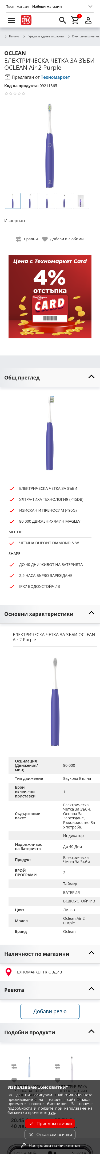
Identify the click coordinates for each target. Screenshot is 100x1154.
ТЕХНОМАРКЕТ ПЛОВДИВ (33, 972)
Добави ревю (49, 1011)
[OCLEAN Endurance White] (72, 1065)
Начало (11, 36)
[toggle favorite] (63, 239)
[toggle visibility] (50, 377)
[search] (62, 20)
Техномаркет (55, 77)
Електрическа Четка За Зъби (76, 859)
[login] (88, 20)
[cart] (75, 20)
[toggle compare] (27, 239)
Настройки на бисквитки (50, 1145)
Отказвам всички (50, 1134)
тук (51, 1112)
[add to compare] (17, 1066)
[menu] (11, 20)
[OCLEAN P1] (29, 1065)
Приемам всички (50, 1123)
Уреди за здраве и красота (43, 36)
